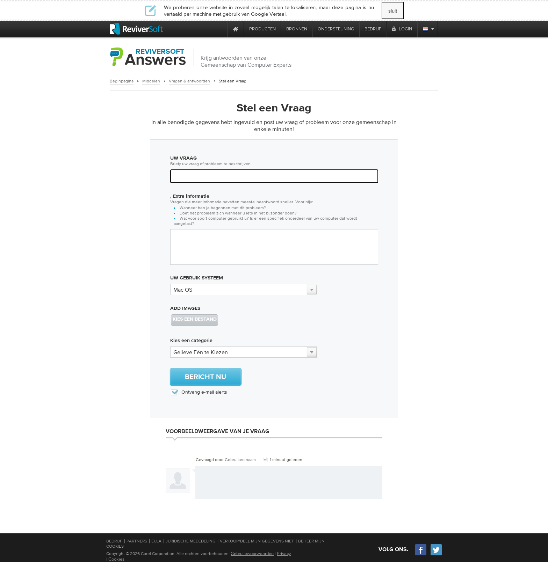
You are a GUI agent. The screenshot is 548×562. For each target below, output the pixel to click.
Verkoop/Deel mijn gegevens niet (257, 541)
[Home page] (236, 29)
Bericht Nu (205, 376)
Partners (137, 541)
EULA (156, 541)
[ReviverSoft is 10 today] (220, 29)
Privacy (284, 553)
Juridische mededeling (191, 541)
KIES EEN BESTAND (195, 319)
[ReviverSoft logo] (136, 29)
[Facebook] (421, 554)
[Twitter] (436, 554)
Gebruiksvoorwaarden (252, 553)
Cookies (116, 559)
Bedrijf (114, 541)
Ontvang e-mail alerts (198, 392)
